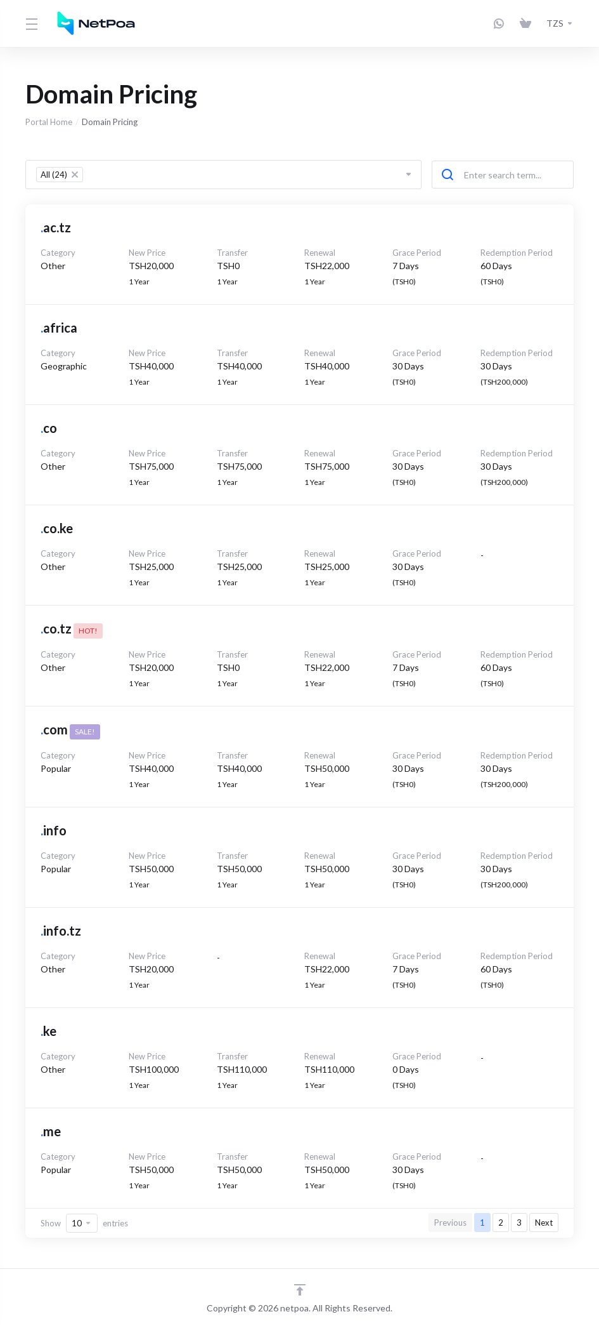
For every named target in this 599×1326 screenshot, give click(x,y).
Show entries (84, 1223)
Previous (450, 1222)
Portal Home (48, 122)
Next (544, 1222)
